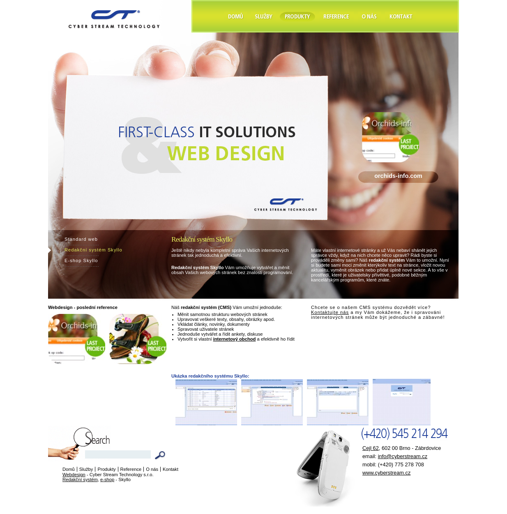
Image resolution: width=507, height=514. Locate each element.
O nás (152, 469)
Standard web (81, 239)
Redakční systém (80, 479)
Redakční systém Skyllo (93, 249)
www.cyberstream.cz (386, 473)
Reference (131, 469)
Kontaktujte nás (330, 312)
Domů (68, 469)
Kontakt (170, 469)
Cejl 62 (370, 448)
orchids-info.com (398, 176)
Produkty (106, 469)
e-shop (107, 479)
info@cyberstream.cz (402, 456)
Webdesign (73, 474)
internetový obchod (234, 339)
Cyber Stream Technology (101, 3)
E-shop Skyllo (81, 260)
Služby (86, 469)
